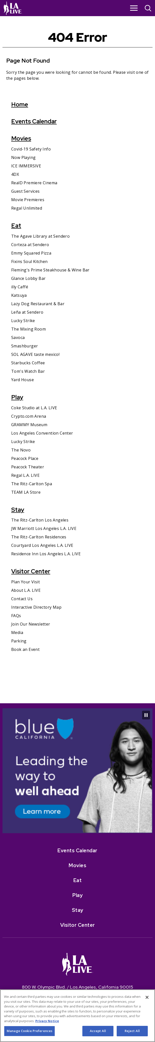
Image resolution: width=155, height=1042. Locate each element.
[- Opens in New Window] (77, 717)
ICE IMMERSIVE (26, 166)
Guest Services (25, 191)
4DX (15, 174)
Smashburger (24, 346)
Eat (16, 225)
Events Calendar (34, 121)
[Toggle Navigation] (134, 8)
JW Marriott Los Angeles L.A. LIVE (43, 528)
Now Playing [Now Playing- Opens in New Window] (23, 157)
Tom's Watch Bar (28, 371)
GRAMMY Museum (29, 424)
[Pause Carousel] (146, 715)
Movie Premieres (27, 199)
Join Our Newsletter (30, 624)
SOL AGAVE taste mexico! (35, 354)
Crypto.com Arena (28, 416)
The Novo (21, 450)
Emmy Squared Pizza (31, 253)
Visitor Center (30, 571)
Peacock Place (24, 458)
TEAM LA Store (26, 492)
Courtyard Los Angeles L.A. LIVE (42, 545)
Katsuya (19, 295)
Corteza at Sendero (30, 244)
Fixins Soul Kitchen (29, 261)
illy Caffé (19, 287)
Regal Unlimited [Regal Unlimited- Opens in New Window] (26, 208)
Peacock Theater (27, 467)
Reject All (132, 1033)
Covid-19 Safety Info (31, 149)
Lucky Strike (23, 320)
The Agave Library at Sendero (40, 236)
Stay (17, 510)
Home (19, 104)
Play (17, 397)
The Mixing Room (28, 329)
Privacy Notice (47, 1023)
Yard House (22, 379)
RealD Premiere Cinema (34, 183)
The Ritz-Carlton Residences (38, 537)
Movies (21, 138)
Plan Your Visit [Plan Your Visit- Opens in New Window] (25, 582)
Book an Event (25, 649)
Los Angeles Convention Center (42, 433)
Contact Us (22, 598)
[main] (77, 359)
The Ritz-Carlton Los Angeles (39, 520)
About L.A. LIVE (26, 590)
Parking (19, 641)
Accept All (98, 1033)
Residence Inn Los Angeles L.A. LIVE (46, 554)
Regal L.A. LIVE (25, 475)
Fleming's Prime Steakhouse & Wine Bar (50, 270)
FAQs (16, 615)
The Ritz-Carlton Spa (31, 483)
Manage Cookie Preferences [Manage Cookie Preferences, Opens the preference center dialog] (29, 1033)
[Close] (147, 999)
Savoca (18, 337)
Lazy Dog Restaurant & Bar (37, 303)
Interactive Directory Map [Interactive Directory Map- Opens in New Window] (36, 607)
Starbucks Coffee (28, 363)
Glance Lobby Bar (28, 278)
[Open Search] (148, 9)
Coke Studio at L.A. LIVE (34, 407)
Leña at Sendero (27, 312)
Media (17, 632)
